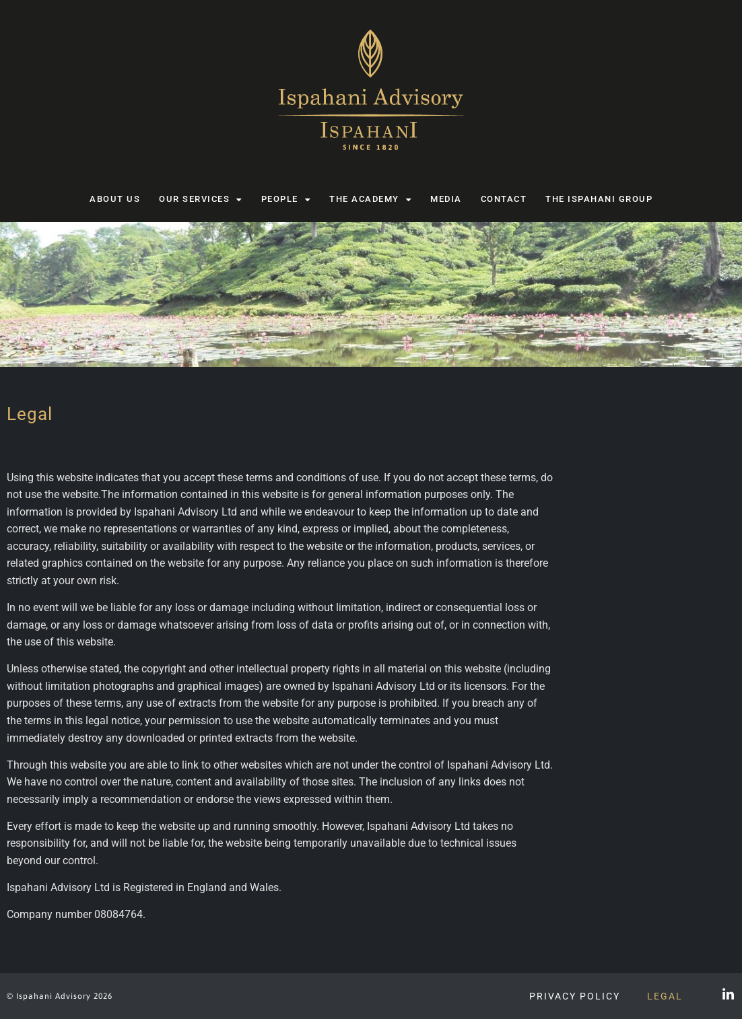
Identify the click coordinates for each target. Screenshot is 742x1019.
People (286, 199)
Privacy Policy (574, 996)
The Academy (370, 199)
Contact (504, 199)
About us (115, 199)
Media (446, 199)
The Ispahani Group (598, 199)
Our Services (200, 199)
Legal (665, 996)
